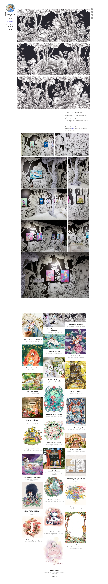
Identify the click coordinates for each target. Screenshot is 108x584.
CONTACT (10, 27)
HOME (10, 18)
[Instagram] (92, 18)
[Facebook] (92, 9)
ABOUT (10, 29)
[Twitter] (92, 12)
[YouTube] (92, 15)
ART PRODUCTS (10, 24)
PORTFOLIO (10, 21)
